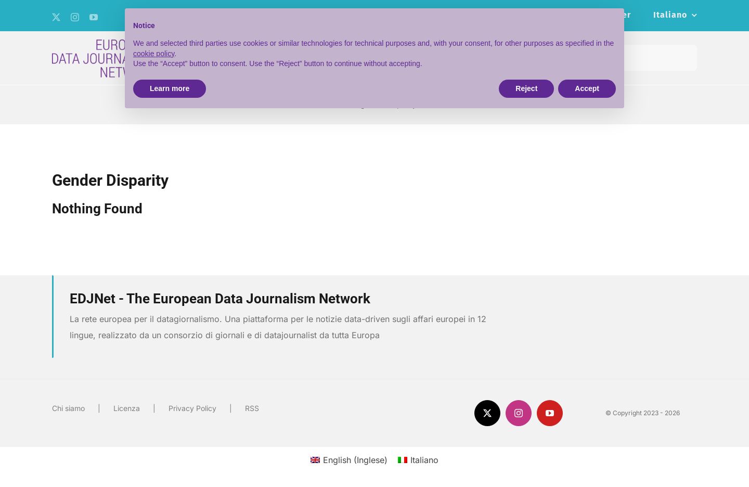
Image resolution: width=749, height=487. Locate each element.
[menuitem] (675, 15)
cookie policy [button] (153, 53)
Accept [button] (587, 88)
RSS (252, 408)
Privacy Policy (192, 408)
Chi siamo (68, 408)
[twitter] (56, 17)
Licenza (126, 408)
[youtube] (93, 17)
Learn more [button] (169, 88)
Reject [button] (526, 88)
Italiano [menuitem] (424, 460)
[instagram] (75, 17)
